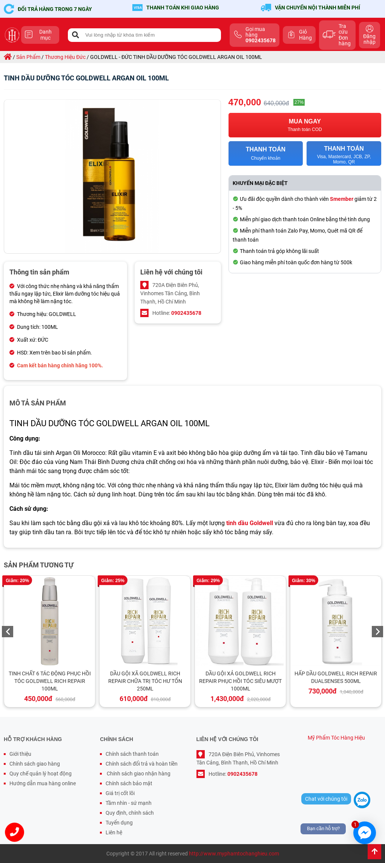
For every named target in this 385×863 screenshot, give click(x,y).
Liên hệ (114, 832)
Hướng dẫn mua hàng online (42, 783)
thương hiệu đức (65, 57)
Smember (341, 199)
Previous (7, 631)
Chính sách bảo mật (129, 783)
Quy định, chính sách (130, 813)
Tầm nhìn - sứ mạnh (129, 803)
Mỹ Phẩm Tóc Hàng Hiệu (336, 738)
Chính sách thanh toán (132, 754)
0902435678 (186, 313)
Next (377, 631)
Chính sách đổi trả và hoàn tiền (142, 764)
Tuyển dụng (119, 823)
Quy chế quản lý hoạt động (40, 774)
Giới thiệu (20, 754)
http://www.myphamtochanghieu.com (234, 854)
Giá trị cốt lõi (120, 793)
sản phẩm (28, 57)
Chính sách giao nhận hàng (138, 774)
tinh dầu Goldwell (249, 523)
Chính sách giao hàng (34, 764)
